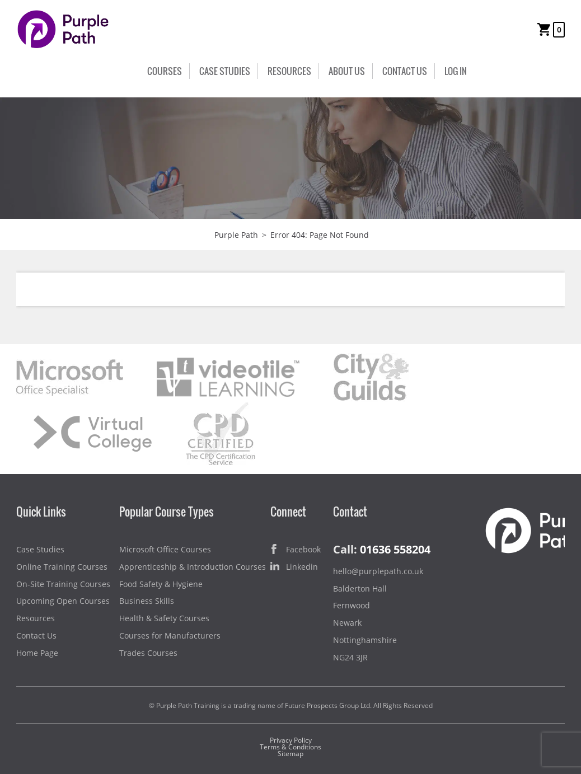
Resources (289, 71)
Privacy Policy (291, 740)
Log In (455, 71)
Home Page (37, 653)
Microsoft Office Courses (165, 549)
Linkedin (294, 567)
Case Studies (224, 71)
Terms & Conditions (290, 747)
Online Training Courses (61, 566)
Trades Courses (148, 653)
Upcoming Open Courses (63, 600)
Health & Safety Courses (164, 618)
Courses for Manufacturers (170, 635)
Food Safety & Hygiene (161, 584)
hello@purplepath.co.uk (378, 571)
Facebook (295, 550)
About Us (347, 71)
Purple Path (236, 234)
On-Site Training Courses (63, 584)
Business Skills (146, 600)
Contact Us (404, 71)
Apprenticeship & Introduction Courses (192, 566)
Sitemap (290, 753)
